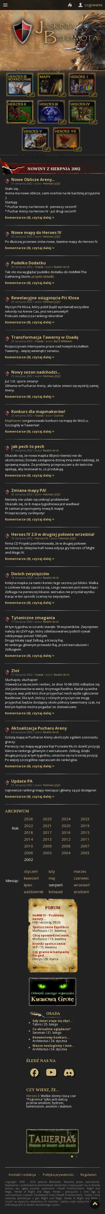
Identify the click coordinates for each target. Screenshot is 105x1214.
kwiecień (31, 878)
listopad (55, 891)
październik (33, 891)
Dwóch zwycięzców (30, 573)
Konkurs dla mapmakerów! (38, 411)
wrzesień (82, 884)
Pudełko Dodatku (28, 263)
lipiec (28, 884)
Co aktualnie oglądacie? (51, 1029)
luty (52, 871)
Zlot (15, 670)
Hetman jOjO (51, 183)
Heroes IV (41, 538)
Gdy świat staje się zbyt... (52, 1021)
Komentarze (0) (17, 217)
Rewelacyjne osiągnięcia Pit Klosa (45, 298)
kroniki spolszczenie (49, 944)
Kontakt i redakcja (22, 1174)
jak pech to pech (27, 446)
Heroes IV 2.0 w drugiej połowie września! (52, 534)
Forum (52, 907)
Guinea (59, 415)
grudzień (81, 891)
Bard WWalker (63, 341)
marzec (80, 871)
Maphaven (13, 420)
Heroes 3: (33, 1096)
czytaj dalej (41, 217)
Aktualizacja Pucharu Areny (39, 728)
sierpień (56, 884)
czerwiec (81, 878)
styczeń (31, 871)
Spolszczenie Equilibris (50, 927)
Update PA (21, 781)
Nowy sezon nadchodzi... (35, 372)
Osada (39, 267)
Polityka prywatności (58, 1174)
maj (52, 878)
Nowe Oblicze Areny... (33, 179)
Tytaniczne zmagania (33, 617)
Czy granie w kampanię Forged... (50, 954)
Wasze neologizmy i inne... (53, 1046)
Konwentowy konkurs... (51, 1037)
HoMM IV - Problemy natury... (48, 917)
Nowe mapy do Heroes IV (36, 232)
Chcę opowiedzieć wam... (52, 935)
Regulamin (88, 1174)
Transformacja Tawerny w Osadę (44, 337)
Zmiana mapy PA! (28, 490)
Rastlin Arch (62, 267)
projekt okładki (43, 276)
